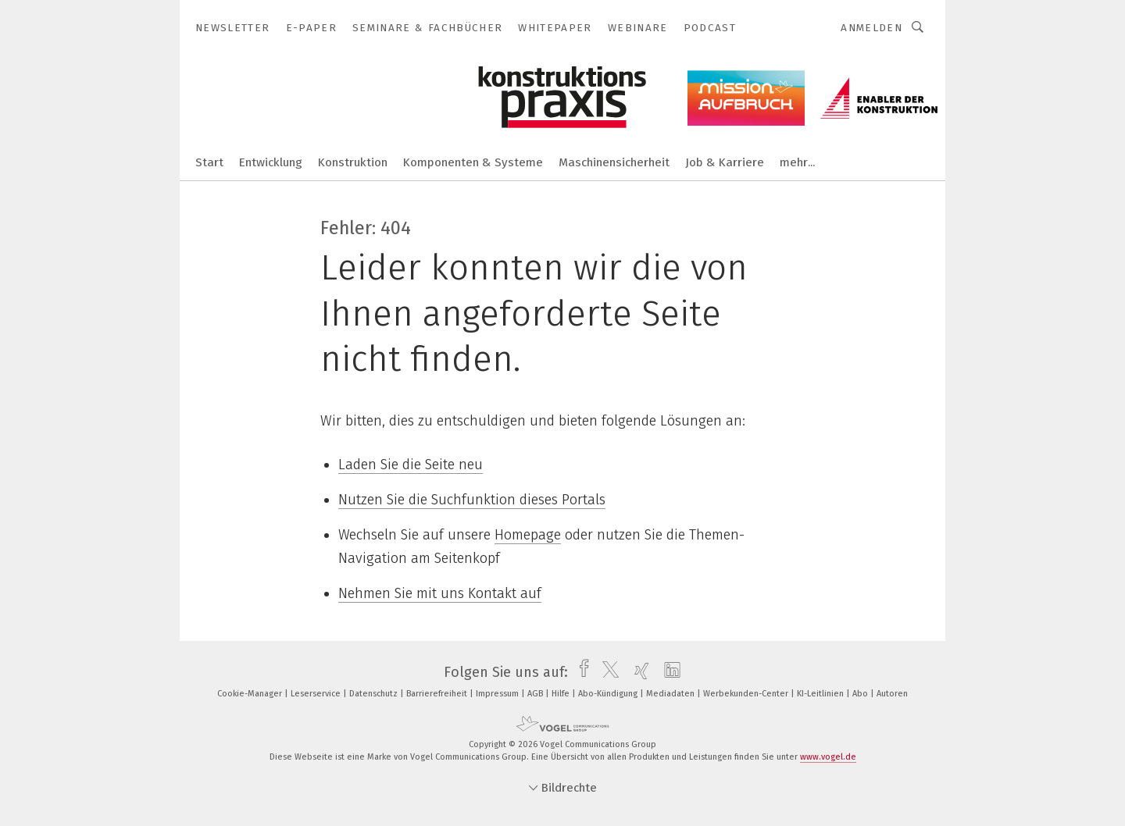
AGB (536, 694)
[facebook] (580, 672)
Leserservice (317, 694)
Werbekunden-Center (747, 694)
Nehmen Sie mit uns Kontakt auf (439, 593)
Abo (861, 694)
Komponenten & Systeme (473, 162)
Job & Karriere (724, 162)
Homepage (528, 534)
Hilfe (562, 694)
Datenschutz (374, 694)
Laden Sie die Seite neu (410, 464)
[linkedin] (668, 672)
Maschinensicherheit (614, 162)
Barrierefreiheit (438, 694)
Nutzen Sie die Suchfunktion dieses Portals (471, 499)
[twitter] (606, 672)
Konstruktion (353, 162)
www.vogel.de (828, 757)
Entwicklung (270, 162)
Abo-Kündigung (609, 694)
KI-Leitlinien (821, 694)
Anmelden (871, 27)
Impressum (498, 694)
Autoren (892, 694)
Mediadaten (671, 694)
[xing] (638, 672)
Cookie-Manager (250, 694)
